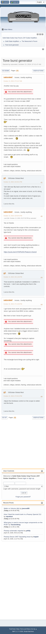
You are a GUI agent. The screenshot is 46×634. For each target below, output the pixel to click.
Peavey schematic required (14, 531)
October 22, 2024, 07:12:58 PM (13, 304)
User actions (38, 70)
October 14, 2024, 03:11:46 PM (13, 277)
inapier (36, 537)
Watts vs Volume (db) (11, 508)
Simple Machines (29, 631)
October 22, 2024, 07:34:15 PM (13, 396)
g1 (5, 178)
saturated (8, 77)
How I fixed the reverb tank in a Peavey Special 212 (22, 514)
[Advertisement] (11, 579)
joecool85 (25, 508)
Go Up (4, 417)
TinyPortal (12, 629)
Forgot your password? (23, 497)
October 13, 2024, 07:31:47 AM (13, 81)
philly (28, 531)
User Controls (8, 471)
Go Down (5, 70)
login (24, 478)
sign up (31, 478)
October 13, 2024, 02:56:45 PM (13, 215)
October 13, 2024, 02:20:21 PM (13, 182)
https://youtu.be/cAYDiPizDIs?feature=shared (20, 252)
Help (17, 629)
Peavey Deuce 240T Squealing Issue (17, 537)
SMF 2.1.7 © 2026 (17, 631)
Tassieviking (15, 525)
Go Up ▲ (34, 629)
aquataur (9, 516)
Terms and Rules (25, 629)
